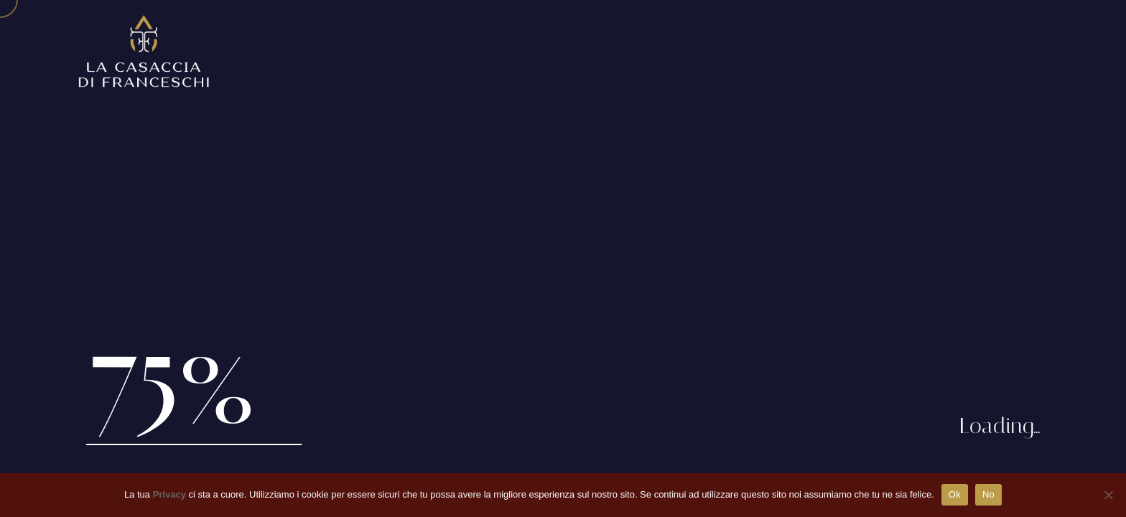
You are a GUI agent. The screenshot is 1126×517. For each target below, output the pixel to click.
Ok (955, 494)
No (988, 494)
